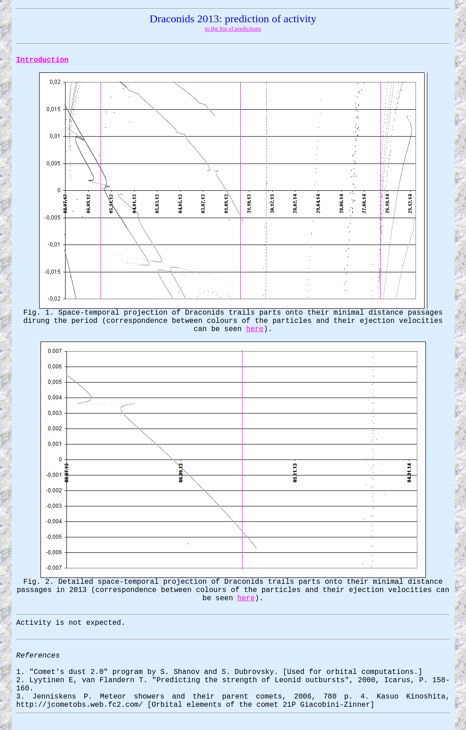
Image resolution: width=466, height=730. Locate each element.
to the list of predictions (233, 28)
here (254, 329)
